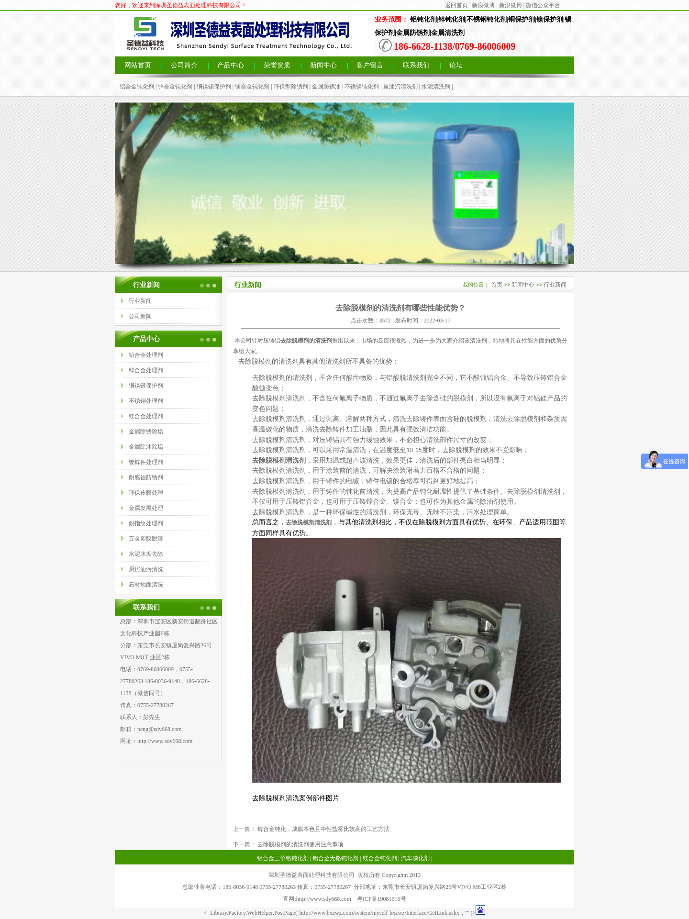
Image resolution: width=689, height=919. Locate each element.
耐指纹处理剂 (146, 523)
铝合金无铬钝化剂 (335, 858)
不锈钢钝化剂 (361, 86)
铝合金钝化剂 (137, 86)
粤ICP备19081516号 (381, 899)
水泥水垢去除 (146, 554)
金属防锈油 (326, 86)
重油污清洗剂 (400, 86)
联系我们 (416, 65)
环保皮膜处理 (146, 492)
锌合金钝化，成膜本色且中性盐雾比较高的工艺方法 (322, 829)
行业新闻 (140, 301)
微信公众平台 (543, 5)
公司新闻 (140, 316)
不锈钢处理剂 (146, 401)
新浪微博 (483, 5)
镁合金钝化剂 (252, 86)
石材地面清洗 (146, 584)
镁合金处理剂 (146, 416)
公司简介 (184, 65)
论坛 (456, 65)
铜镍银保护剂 (146, 385)
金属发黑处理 (146, 508)
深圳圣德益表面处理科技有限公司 (311, 875)
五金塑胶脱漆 (146, 538)
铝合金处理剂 (146, 355)
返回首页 (456, 5)
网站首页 (137, 65)
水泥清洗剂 (436, 86)
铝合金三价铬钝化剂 (283, 858)
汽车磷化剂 (415, 858)
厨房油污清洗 (146, 569)
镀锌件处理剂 (146, 462)
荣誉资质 (277, 65)
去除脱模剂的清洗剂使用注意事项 (300, 844)
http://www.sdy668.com (164, 741)
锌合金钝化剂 (175, 86)
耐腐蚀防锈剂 (146, 477)
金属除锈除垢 (146, 431)
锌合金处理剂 (146, 370)
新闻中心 (323, 65)
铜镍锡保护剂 (214, 86)
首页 (496, 284)
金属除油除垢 (146, 446)
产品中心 (230, 65)
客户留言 (369, 65)
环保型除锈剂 (291, 86)
